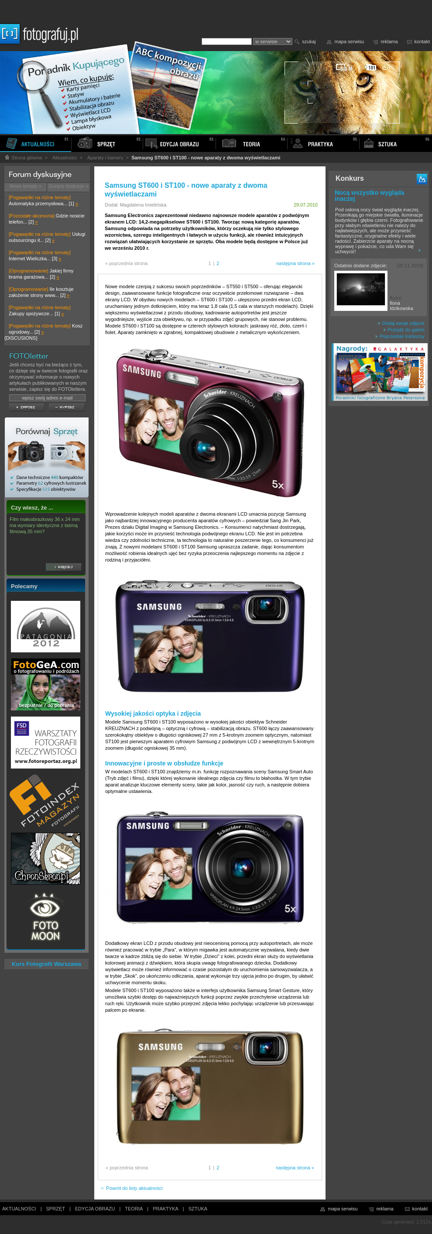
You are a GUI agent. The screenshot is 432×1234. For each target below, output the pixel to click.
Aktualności (64, 157)
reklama (389, 41)
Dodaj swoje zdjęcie (401, 323)
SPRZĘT (55, 1208)
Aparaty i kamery (105, 157)
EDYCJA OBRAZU (95, 1208)
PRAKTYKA (165, 1208)
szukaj (308, 41)
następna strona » (295, 263)
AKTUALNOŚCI (19, 1208)
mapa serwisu (349, 41)
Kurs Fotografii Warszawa (46, 964)
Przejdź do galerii (404, 329)
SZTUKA (198, 1208)
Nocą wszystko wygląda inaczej (370, 195)
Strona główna (23, 157)
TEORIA (134, 1208)
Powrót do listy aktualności (131, 1188)
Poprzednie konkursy (400, 336)
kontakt (422, 41)
